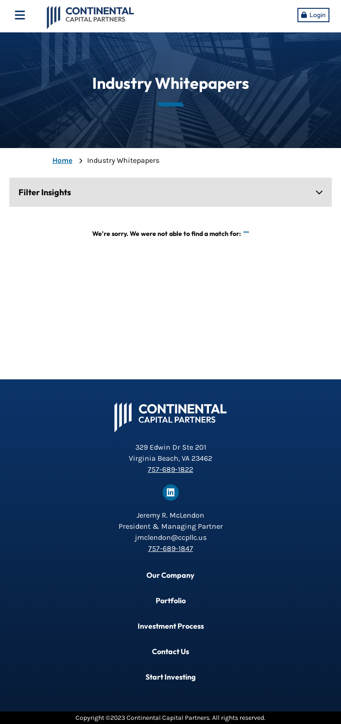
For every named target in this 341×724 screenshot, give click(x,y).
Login (317, 15)
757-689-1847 (170, 548)
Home (62, 160)
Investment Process (171, 626)
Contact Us (170, 651)
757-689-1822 (170, 469)
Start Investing (170, 676)
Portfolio (171, 600)
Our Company (170, 575)
